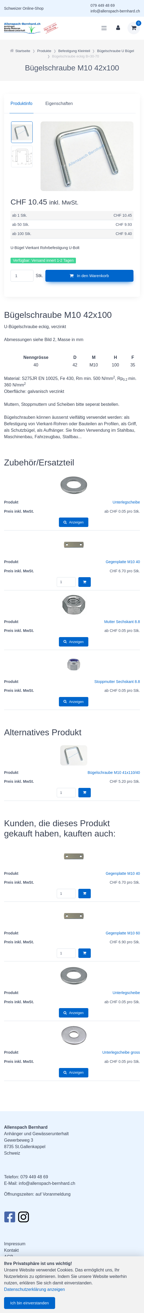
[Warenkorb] (134, 28)
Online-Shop (32, 8)
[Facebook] (9, 1218)
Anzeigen (73, 522)
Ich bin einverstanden (29, 1303)
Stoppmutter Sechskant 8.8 (117, 681)
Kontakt (11, 1250)
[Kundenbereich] (118, 28)
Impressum (14, 1243)
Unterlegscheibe (126, 502)
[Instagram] (23, 1218)
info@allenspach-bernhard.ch (115, 11)
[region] (72, 103)
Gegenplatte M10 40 (123, 562)
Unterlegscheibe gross (121, 1052)
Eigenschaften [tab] (59, 103)
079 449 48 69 (103, 5)
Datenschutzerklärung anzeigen (34, 1289)
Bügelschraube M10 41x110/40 (114, 772)
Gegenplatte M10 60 (123, 933)
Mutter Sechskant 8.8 (122, 622)
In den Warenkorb (89, 275)
